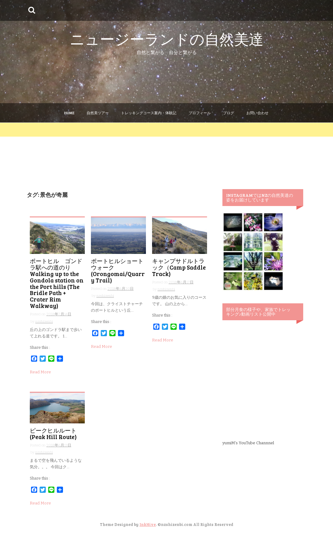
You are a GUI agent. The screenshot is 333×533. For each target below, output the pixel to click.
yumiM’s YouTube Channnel (248, 443)
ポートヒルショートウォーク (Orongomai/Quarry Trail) (118, 270)
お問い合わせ (257, 112)
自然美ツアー (98, 112)
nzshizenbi (44, 321)
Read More (40, 372)
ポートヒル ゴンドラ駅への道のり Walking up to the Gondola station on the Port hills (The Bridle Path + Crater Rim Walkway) (57, 283)
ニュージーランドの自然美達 (167, 39)
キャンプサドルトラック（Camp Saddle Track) (179, 267)
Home (69, 112)
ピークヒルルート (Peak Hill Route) (56, 433)
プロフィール (200, 112)
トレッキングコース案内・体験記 (148, 112)
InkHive (147, 524)
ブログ (228, 112)
